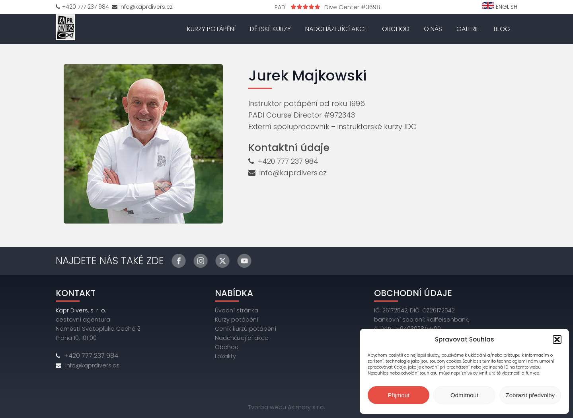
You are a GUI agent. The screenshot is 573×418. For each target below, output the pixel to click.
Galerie (467, 28)
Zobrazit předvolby (530, 395)
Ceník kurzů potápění (245, 329)
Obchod (395, 28)
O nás (433, 28)
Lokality (225, 356)
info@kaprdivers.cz (293, 173)
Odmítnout (464, 395)
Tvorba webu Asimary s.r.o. (286, 407)
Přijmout (398, 395)
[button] (557, 339)
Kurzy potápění (211, 28)
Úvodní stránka (236, 310)
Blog (502, 28)
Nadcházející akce (336, 28)
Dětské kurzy (270, 28)
